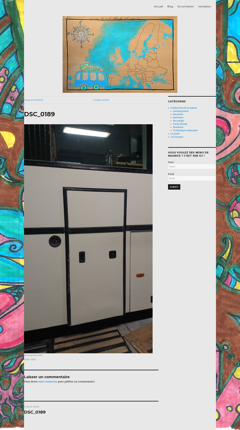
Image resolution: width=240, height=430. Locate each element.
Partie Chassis (180, 124)
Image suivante (101, 100)
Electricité (178, 114)
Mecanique (178, 121)
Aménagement (180, 111)
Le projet (175, 133)
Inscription (204, 6)
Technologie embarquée (185, 130)
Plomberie (178, 127)
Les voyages (177, 137)
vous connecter (47, 381)
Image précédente (33, 100)
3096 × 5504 (30, 359)
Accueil (158, 6)
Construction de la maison (184, 108)
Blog (170, 6)
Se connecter (185, 6)
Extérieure (178, 117)
